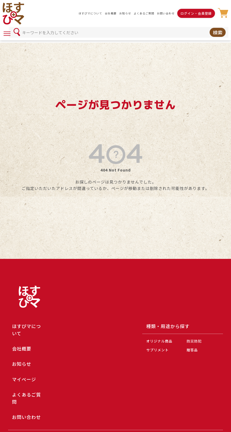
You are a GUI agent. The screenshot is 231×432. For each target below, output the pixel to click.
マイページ (24, 379)
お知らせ (125, 13)
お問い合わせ (166, 13)
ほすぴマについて (90, 13)
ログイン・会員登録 (196, 13)
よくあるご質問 (144, 13)
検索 (217, 32)
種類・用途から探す (168, 326)
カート (223, 13)
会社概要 (111, 13)
